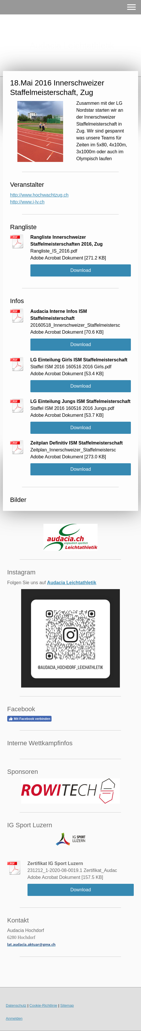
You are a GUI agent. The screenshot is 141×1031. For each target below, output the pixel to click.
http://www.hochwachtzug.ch (39, 195)
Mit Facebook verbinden (29, 718)
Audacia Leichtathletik (71, 582)
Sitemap (67, 1005)
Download (80, 270)
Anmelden (14, 1018)
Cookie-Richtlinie (43, 1005)
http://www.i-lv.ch (27, 201)
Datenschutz (16, 1005)
